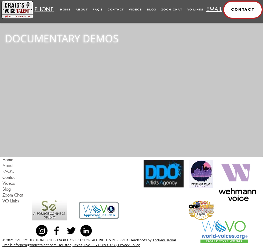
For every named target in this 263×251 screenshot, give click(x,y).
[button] (243, 10)
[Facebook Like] (106, 230)
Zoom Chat (12, 195)
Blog (6, 189)
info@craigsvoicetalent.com (35, 244)
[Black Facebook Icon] (56, 231)
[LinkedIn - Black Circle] (86, 231)
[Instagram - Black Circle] (42, 231)
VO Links (10, 201)
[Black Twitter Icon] (71, 231)
